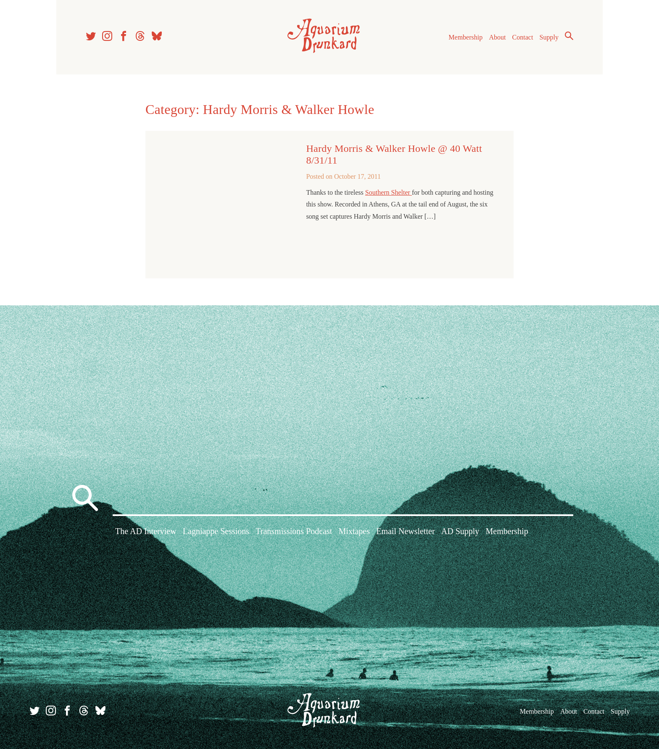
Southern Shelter (388, 192)
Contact (522, 37)
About (497, 37)
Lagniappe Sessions (216, 531)
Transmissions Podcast (294, 531)
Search (569, 36)
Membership (465, 37)
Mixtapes (354, 531)
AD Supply (460, 531)
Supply (549, 37)
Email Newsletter (405, 531)
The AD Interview (146, 531)
